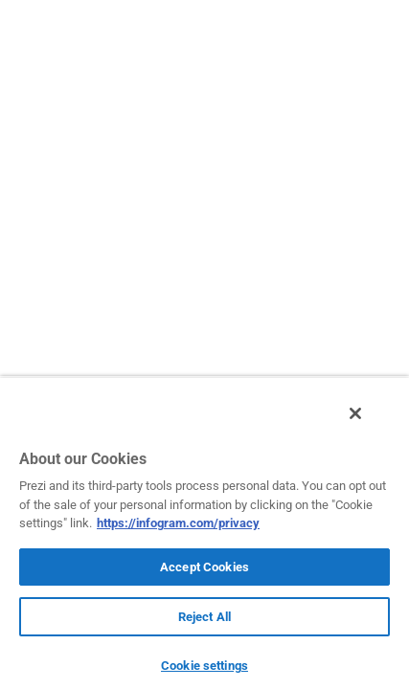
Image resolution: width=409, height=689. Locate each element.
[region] (204, 538)
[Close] (369, 424)
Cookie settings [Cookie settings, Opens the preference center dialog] (204, 665)
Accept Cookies (204, 567)
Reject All (204, 617)
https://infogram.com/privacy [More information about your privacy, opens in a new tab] (178, 523)
